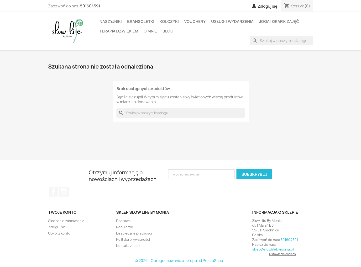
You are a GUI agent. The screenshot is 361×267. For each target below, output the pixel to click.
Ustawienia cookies (282, 254)
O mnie (150, 31)
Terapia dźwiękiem (118, 31)
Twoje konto (62, 212)
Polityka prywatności (133, 239)
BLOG (167, 31)
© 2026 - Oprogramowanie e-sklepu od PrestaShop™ (180, 260)
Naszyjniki (110, 21)
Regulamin (124, 227)
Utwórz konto (59, 233)
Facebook (53, 192)
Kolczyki (169, 21)
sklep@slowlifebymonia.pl (273, 249)
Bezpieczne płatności (134, 233)
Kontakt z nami (128, 245)
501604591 (90, 6)
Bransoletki (140, 21)
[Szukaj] (281, 40)
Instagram (64, 192)
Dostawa (123, 221)
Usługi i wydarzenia (232, 21)
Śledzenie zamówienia (66, 221)
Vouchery (195, 21)
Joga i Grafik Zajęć (279, 21)
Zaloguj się (57, 227)
